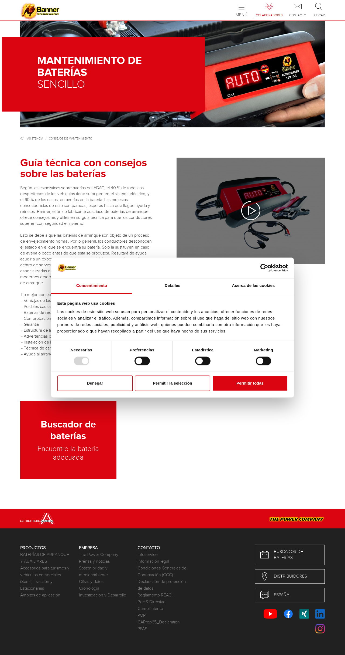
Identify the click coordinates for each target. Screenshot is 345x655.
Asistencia (35, 138)
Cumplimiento (150, 608)
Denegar (95, 383)
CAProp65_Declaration (158, 622)
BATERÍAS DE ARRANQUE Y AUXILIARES (44, 558)
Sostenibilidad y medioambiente (93, 572)
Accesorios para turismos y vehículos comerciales (44, 572)
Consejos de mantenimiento (70, 138)
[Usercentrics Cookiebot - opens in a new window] (264, 268)
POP (141, 615)
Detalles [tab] (172, 285)
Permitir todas (250, 383)
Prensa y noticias (94, 561)
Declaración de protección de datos (161, 585)
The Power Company (98, 554)
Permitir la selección (172, 383)
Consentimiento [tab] (91, 285)
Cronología (89, 588)
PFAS (142, 629)
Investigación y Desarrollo (102, 595)
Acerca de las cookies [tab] (253, 285)
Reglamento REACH (155, 595)
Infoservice (147, 554)
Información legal (153, 561)
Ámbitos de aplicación (40, 595)
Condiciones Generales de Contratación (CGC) (162, 572)
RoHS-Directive (151, 602)
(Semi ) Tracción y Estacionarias (36, 585)
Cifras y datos (91, 581)
